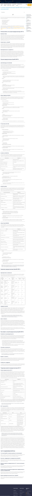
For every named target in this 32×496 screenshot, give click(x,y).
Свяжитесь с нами (9, 5)
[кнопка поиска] (26, 4)
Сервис (2, 5)
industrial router (4, 28)
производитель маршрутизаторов (18, 28)
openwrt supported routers (17, 26)
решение (13, 5)
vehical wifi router (22, 27)
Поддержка (5, 5)
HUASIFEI (9, 27)
